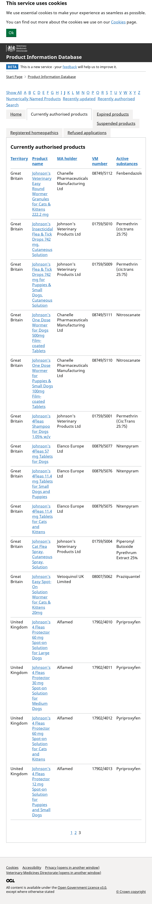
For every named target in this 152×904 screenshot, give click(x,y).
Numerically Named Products (33, 98)
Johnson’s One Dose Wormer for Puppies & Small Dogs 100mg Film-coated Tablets (42, 383)
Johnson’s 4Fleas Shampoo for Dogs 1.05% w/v (41, 426)
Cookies (118, 22)
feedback (70, 67)
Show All (14, 92)
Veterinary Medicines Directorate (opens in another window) (53, 872)
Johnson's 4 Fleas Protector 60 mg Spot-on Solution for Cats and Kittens (41, 738)
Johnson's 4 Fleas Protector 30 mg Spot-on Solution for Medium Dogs (41, 688)
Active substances (127, 161)
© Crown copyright (131, 891)
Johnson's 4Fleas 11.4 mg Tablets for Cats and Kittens (42, 518)
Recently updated (79, 98)
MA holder (67, 158)
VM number (100, 161)
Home (16, 114)
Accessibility (31, 867)
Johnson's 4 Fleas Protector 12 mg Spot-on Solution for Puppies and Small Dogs (41, 792)
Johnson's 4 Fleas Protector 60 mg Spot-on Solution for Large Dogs (41, 640)
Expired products (113, 114)
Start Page (14, 76)
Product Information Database (44, 57)
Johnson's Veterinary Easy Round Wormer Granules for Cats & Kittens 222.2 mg (41, 194)
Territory (19, 158)
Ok (11, 32)
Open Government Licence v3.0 (82, 887)
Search (12, 105)
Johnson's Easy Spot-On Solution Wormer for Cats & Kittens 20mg (41, 594)
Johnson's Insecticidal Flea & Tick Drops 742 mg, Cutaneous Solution (42, 239)
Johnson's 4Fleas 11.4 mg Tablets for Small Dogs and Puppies (42, 483)
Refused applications (87, 132)
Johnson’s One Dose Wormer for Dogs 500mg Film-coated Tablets (41, 332)
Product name (40, 161)
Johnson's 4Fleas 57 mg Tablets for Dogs (42, 453)
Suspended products (116, 123)
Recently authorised (116, 98)
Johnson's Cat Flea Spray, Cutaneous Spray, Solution (42, 554)
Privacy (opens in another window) (72, 867)
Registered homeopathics (34, 132)
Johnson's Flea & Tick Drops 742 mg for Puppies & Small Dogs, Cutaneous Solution (42, 284)
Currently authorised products (59, 114)
